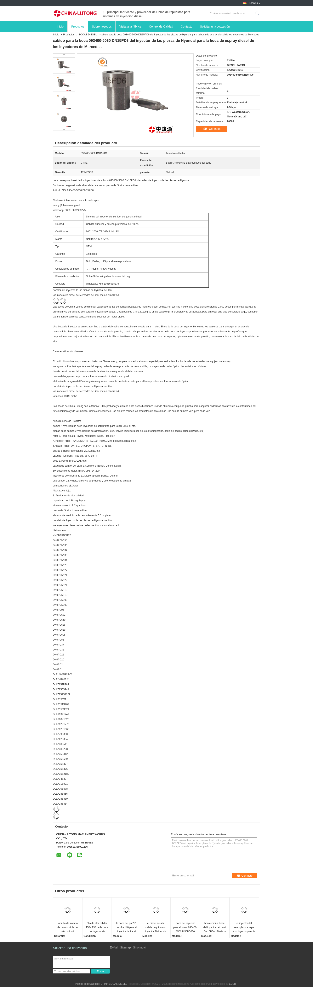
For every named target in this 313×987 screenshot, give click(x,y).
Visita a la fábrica (130, 26)
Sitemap (125, 947)
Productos (77, 26)
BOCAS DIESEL (88, 34)
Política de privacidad (87, 983)
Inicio (60, 26)
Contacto (186, 26)
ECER (232, 983)
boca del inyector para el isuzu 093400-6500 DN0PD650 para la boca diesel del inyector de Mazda (185, 928)
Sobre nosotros (102, 26)
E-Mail (114, 947)
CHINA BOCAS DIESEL (114, 983)
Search (257, 13)
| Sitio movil (138, 947)
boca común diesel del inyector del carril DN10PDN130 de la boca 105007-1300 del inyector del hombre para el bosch (214, 928)
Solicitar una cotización (215, 26)
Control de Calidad (161, 26)
